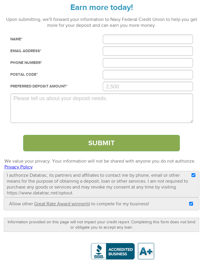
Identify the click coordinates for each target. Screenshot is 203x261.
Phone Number (26, 63)
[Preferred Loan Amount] (148, 86)
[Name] (148, 39)
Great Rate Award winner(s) (62, 204)
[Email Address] (148, 51)
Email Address (25, 51)
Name (16, 39)
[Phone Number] (148, 62)
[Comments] (101, 108)
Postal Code (24, 74)
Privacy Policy (18, 167)
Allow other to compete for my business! (79, 204)
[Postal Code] (148, 74)
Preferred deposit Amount (39, 86)
